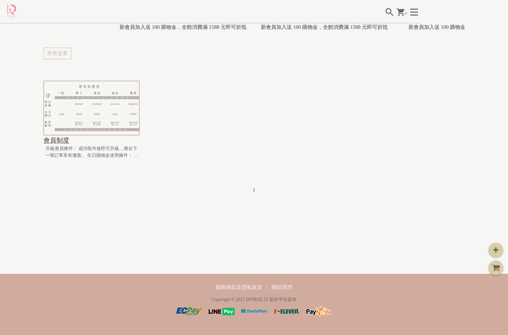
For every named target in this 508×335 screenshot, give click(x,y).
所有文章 (57, 53)
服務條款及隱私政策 (238, 287)
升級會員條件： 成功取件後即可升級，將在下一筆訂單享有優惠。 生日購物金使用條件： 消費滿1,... (91, 152)
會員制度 (56, 140)
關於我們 (282, 287)
